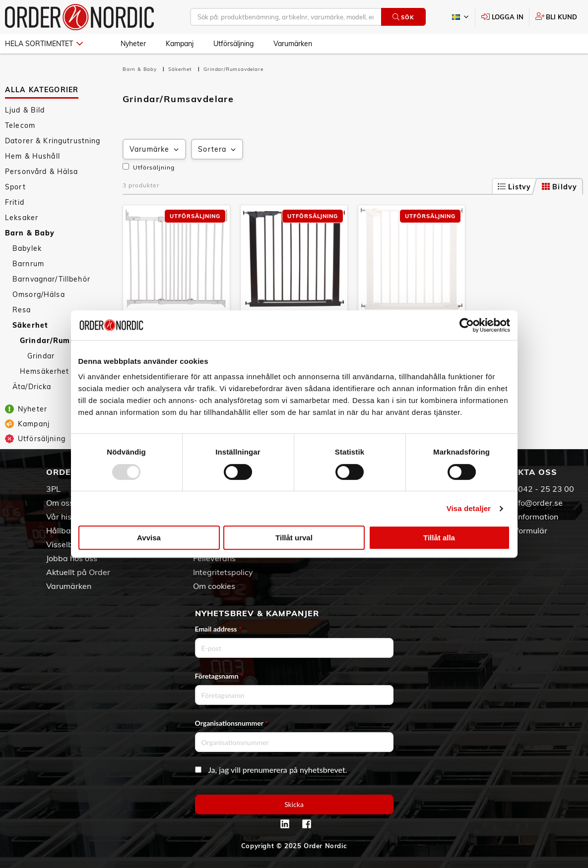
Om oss (59, 503)
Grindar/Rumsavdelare (64, 340)
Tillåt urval (294, 537)
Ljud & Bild (25, 110)
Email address (218, 629)
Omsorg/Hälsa (38, 294)
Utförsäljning (233, 43)
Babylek (27, 248)
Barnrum (28, 263)
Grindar (41, 355)
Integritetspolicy (223, 572)
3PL (53, 489)
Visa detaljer (469, 508)
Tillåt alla (439, 537)
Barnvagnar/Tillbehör (51, 279)
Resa (21, 309)
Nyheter (133, 43)
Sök (403, 17)
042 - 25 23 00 (546, 489)
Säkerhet (30, 325)
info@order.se (537, 503)
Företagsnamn (219, 676)
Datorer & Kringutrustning (53, 140)
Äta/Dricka (31, 386)
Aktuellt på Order (78, 572)
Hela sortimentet (44, 43)
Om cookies (214, 586)
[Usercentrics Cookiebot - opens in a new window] (466, 325)
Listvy (514, 186)
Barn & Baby (30, 233)
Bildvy (559, 186)
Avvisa (149, 537)
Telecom (20, 125)
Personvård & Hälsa (41, 171)
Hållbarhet (66, 530)
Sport (15, 186)
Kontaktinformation (522, 516)
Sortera (218, 149)
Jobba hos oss (71, 558)
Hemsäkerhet (44, 371)
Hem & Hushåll (32, 156)
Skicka (294, 804)
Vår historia (67, 516)
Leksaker (21, 217)
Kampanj (180, 43)
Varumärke (155, 149)
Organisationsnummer (231, 723)
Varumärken (292, 43)
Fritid (14, 202)
